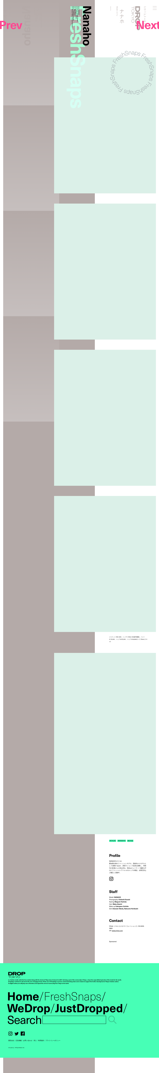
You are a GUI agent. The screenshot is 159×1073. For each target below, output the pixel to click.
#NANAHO (121, 841)
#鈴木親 (130, 841)
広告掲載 (19, 1040)
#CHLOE (113, 841)
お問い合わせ (27, 1040)
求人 (35, 1040)
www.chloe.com (117, 930)
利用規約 (41, 1040)
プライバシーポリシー (53, 1040)
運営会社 (11, 1040)
